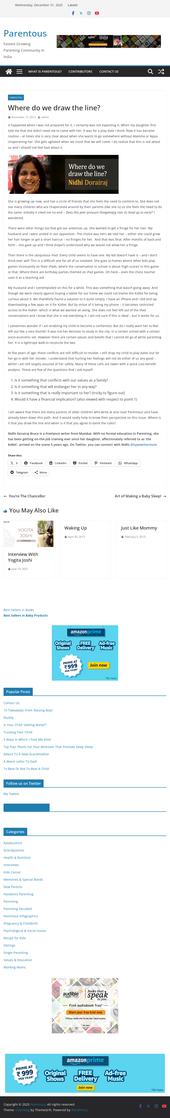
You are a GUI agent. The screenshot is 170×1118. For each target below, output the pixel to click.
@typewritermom (143, 444)
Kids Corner (12, 872)
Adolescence (13, 843)
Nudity (9, 717)
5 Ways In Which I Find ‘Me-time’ (27, 739)
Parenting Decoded (18, 909)
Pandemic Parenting (18, 894)
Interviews (11, 865)
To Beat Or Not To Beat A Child (26, 769)
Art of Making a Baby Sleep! (140, 496)
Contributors (80, 71)
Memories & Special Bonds (23, 879)
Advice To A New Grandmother (26, 754)
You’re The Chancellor (24, 496)
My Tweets (11, 794)
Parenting (16, 97)
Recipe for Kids (15, 938)
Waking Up (75, 528)
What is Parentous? (45, 71)
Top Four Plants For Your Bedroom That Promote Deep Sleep (48, 747)
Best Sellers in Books (19, 610)
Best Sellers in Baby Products (26, 615)
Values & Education (18, 960)
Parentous (25, 33)
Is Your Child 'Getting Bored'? (25, 725)
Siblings (9, 945)
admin (45, 117)
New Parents (13, 887)
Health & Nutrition (17, 857)
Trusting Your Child (18, 732)
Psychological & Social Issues (25, 931)
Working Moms (15, 967)
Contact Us (109, 71)
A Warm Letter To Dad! (20, 761)
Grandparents (14, 850)
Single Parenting (16, 952)
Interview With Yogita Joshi (23, 557)
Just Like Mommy (139, 528)
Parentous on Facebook (26, 807)
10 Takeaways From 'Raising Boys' (28, 710)
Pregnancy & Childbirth (21, 923)
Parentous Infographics (21, 916)
